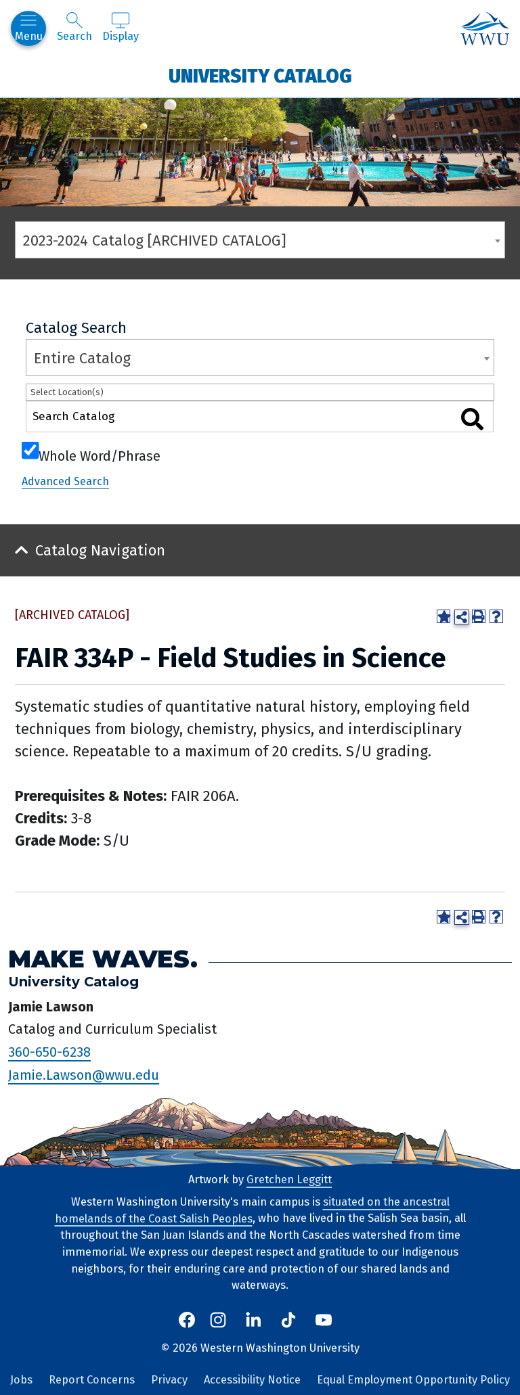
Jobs (21, 1379)
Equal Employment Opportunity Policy (413, 1379)
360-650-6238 (49, 1052)
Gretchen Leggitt (289, 1179)
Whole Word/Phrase (99, 454)
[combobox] (260, 239)
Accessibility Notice (252, 1379)
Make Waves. (103, 959)
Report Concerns (92, 1379)
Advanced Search (65, 481)
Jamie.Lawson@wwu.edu (83, 1075)
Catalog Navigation (100, 550)
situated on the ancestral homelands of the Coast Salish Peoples (252, 1210)
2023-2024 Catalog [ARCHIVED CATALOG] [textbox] (154, 240)
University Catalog (260, 75)
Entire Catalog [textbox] (82, 358)
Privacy (169, 1379)
